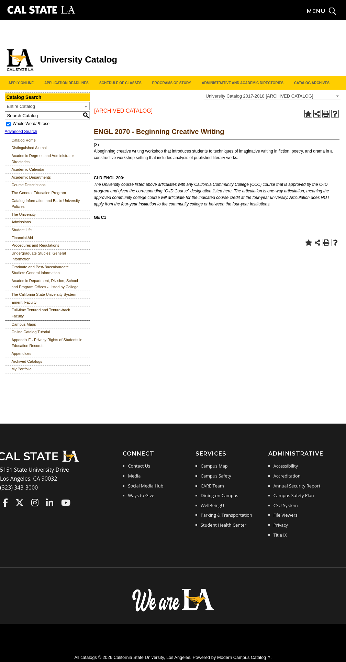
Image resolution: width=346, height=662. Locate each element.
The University (24, 214)
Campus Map (214, 466)
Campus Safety (216, 476)
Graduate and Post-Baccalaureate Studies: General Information (40, 270)
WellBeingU (212, 505)
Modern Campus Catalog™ (243, 657)
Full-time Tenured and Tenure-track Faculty (41, 313)
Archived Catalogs (27, 361)
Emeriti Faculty (24, 302)
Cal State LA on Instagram (34, 502)
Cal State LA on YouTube (65, 502)
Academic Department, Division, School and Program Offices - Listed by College (45, 284)
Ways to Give (141, 495)
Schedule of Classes (120, 83)
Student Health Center (223, 525)
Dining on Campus (219, 495)
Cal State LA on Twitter (19, 502)
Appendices (22, 353)
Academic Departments (31, 177)
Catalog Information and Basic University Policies (46, 204)
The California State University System (44, 294)
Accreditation (287, 476)
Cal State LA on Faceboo (5, 502)
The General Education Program (39, 193)
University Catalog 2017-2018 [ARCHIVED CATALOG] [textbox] (259, 96)
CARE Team (212, 486)
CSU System (286, 505)
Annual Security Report (297, 486)
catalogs (88, 657)
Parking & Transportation (226, 515)
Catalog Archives (312, 83)
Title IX (280, 535)
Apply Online (21, 83)
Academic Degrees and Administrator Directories (43, 159)
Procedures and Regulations (35, 245)
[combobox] (272, 96)
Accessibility (286, 466)
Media (134, 476)
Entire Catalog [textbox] (21, 106)
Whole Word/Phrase (31, 123)
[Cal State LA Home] (40, 461)
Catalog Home (24, 140)
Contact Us (139, 466)
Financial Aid (22, 238)
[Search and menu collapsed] (326, 11)
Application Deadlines (66, 83)
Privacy (281, 525)
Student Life (22, 230)
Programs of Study (171, 83)
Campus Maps (24, 324)
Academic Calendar (28, 169)
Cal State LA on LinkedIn (49, 502)
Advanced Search (21, 131)
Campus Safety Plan (294, 495)
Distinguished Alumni (29, 148)
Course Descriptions (29, 185)
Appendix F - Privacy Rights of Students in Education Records (47, 343)
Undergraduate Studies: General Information (39, 256)
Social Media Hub (145, 486)
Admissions (21, 222)
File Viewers (286, 515)
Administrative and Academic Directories (242, 83)
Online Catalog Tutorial (31, 332)
